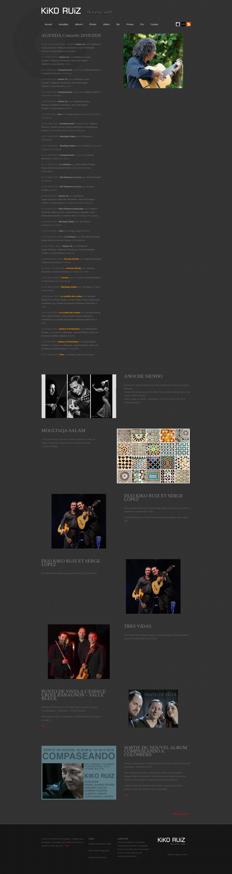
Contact (154, 24)
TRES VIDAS (137, 626)
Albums (79, 24)
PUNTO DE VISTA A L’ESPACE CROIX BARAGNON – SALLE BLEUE (73, 695)
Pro (142, 24)
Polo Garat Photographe (99, 851)
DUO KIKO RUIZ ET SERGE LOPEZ (153, 497)
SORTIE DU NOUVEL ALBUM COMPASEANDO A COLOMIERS (155, 751)
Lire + (67, 846)
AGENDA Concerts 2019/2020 (71, 35)
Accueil (48, 24)
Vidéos (106, 24)
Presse (130, 24)
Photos (92, 24)
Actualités (63, 24)
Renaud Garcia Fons (97, 857)
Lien (43, 726)
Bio (118, 24)
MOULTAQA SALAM (63, 430)
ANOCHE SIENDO (143, 376)
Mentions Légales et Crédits (178, 854)
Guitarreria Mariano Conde (100, 844)
